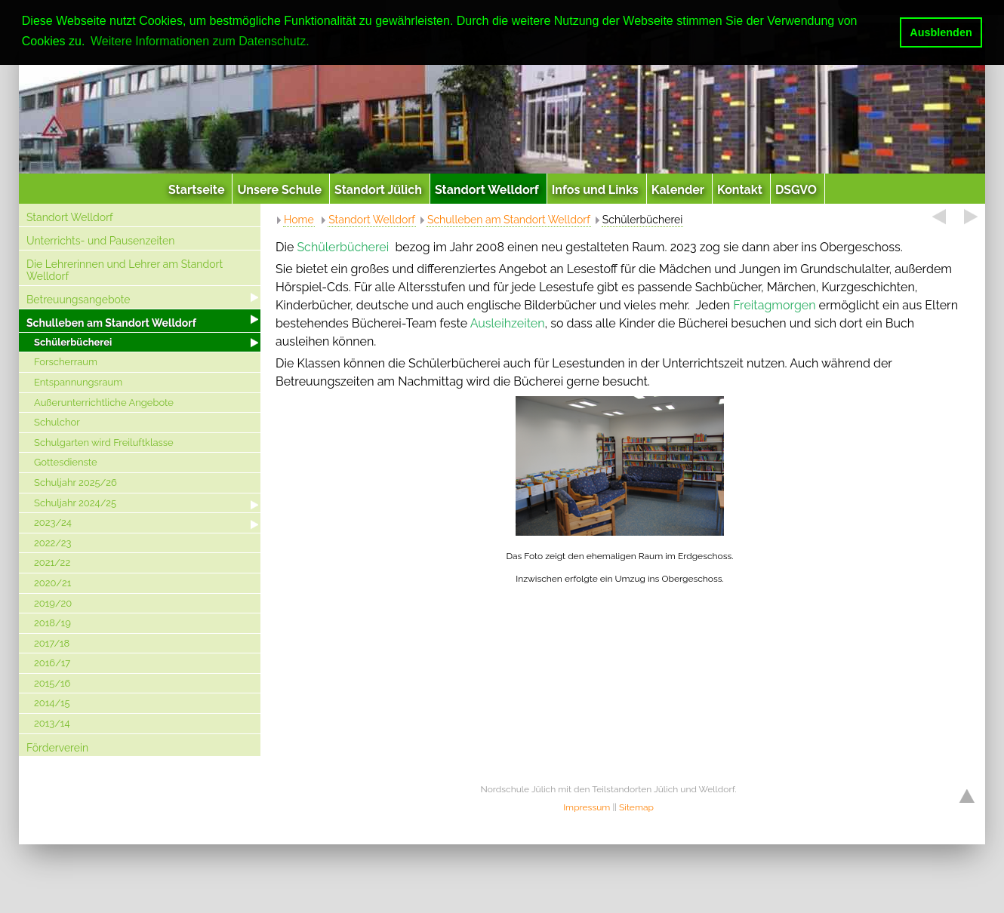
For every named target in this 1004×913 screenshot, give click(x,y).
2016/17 (52, 663)
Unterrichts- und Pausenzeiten (100, 241)
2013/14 (51, 723)
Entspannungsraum (78, 382)
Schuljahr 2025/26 (75, 482)
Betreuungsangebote (78, 300)
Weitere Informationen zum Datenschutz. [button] (200, 41)
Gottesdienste (65, 462)
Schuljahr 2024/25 (75, 503)
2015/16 (52, 683)
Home (299, 220)
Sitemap (636, 807)
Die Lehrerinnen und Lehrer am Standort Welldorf (124, 270)
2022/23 (53, 543)
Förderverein (57, 748)
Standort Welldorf (69, 217)
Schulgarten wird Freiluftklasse (104, 442)
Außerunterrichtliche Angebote (104, 402)
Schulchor (57, 422)
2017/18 (51, 643)
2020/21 (52, 583)
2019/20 (53, 603)
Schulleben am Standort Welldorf (111, 323)
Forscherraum (65, 361)
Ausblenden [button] (941, 32)
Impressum (586, 807)
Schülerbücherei (73, 342)
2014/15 (52, 703)
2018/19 (52, 623)
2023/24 (53, 522)
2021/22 (52, 562)
